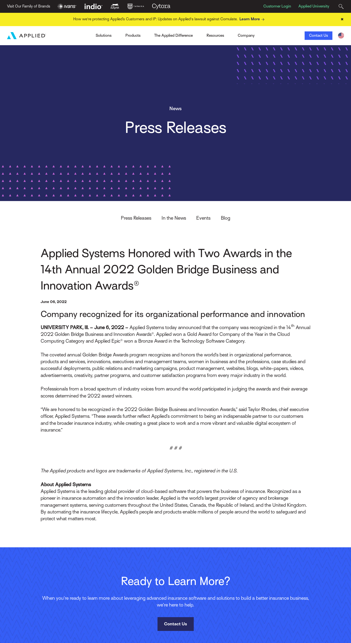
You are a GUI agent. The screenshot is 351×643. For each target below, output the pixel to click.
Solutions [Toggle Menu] (104, 35)
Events (203, 218)
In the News (174, 218)
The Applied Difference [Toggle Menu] (173, 35)
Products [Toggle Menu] (133, 35)
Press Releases (136, 218)
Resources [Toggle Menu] (215, 35)
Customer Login (277, 6)
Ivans (81, 34)
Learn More (252, 19)
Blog (225, 218)
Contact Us (318, 35)
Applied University (313, 6)
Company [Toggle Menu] (246, 35)
